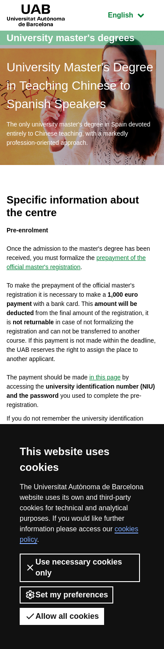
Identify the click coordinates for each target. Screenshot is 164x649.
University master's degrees (71, 37)
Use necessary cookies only (73, 567)
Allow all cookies (62, 616)
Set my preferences (66, 594)
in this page (105, 377)
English (132, 14)
